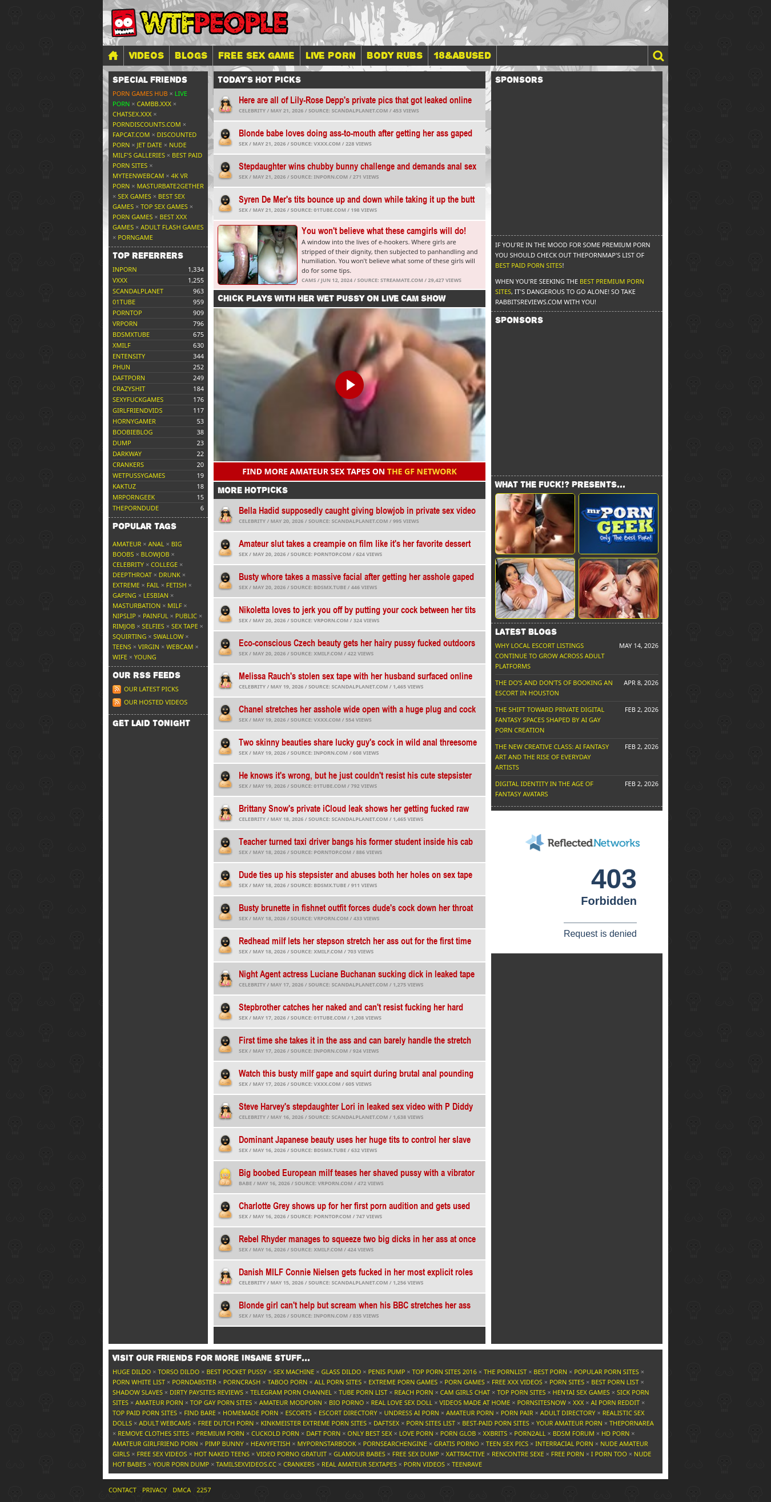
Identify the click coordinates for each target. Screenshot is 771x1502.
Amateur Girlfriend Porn (155, 1443)
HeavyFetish (271, 1443)
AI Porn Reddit (615, 1402)
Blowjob (155, 554)
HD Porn (615, 1433)
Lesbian (155, 595)
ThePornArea (631, 1423)
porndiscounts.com (147, 124)
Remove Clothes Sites (153, 1433)
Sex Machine (294, 1371)
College (164, 564)
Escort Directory (348, 1412)
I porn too (609, 1453)
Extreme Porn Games (402, 1382)
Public (186, 615)
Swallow (169, 636)
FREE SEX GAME (256, 55)
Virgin (148, 646)
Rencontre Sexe (518, 1453)
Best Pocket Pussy (236, 1371)
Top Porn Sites (521, 1392)
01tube (124, 301)
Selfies (153, 626)
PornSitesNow (541, 1402)
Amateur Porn (159, 1402)
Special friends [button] (150, 79)
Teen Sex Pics (507, 1443)
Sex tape (184, 626)
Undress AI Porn (411, 1412)
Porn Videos (424, 1464)
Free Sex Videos (161, 1453)
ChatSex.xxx (132, 114)
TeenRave (467, 1464)
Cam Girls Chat (465, 1392)
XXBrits (495, 1433)
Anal (156, 543)
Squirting (129, 636)
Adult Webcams (165, 1423)
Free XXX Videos (517, 1382)
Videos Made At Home (474, 1402)
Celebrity (128, 564)
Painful (155, 615)
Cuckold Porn (275, 1433)
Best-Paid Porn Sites (495, 1423)
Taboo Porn (287, 1382)
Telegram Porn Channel (291, 1392)
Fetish (176, 585)
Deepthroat (132, 574)
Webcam (179, 646)
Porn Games (132, 216)
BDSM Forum (574, 1433)
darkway (127, 453)
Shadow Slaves (138, 1392)
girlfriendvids (137, 410)
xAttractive (465, 1453)
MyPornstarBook (326, 1443)
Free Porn (567, 1453)
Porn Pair (517, 1412)
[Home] (113, 56)
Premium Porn (220, 1433)
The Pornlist (505, 1371)
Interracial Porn (564, 1443)
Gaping (124, 595)
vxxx (120, 280)
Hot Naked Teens (222, 1453)
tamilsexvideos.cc (246, 1464)
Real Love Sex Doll (401, 1402)
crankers (128, 464)
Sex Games (134, 196)
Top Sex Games (164, 206)
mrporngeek (134, 497)
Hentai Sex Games (581, 1392)
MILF (174, 605)
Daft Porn (323, 1433)
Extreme (126, 585)
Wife (120, 657)
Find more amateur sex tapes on (349, 471)
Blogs (191, 55)
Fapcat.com (131, 134)
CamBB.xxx (154, 103)
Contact (122, 1489)
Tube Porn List (363, 1392)
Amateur (127, 543)
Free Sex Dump (415, 1453)
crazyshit (129, 388)
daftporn (129, 377)
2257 (203, 1489)
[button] (658, 56)
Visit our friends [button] (211, 1358)
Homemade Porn (250, 1412)
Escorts (298, 1412)
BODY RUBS (395, 55)
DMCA (181, 1489)
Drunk (169, 574)
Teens (122, 646)
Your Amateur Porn (569, 1423)
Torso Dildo (178, 1371)
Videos (146, 55)
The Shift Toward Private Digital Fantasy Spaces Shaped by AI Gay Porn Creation (549, 719)
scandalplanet (138, 291)
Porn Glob (458, 1433)
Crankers (299, 1464)
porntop (127, 312)
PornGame (135, 237)
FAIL (153, 585)
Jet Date (149, 144)
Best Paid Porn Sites (528, 265)
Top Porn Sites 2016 (444, 1371)
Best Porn (550, 1371)
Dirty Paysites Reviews (206, 1392)
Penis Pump (386, 1371)
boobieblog (133, 432)
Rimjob (124, 626)
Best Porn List (615, 1382)
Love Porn (416, 1433)
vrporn (125, 323)
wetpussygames (139, 475)
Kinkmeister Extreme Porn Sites (314, 1423)
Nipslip (124, 615)
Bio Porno (346, 1402)
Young (145, 657)
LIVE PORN (331, 55)
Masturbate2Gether (170, 186)
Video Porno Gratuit (291, 1453)
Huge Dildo (132, 1371)
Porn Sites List (430, 1423)
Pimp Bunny (224, 1443)
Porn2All (529, 1433)
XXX (578, 1402)
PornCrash (241, 1382)
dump (122, 442)
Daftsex (386, 1423)
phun (121, 367)
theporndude (136, 508)
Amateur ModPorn (290, 1402)
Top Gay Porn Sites (221, 1402)
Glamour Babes (360, 1453)
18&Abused (462, 55)
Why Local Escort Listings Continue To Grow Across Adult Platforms (550, 655)
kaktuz (124, 486)
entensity (129, 356)
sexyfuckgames (138, 399)
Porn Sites (566, 1382)
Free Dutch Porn (226, 1423)
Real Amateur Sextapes (359, 1464)
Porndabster (194, 1382)
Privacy (154, 1489)
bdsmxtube (131, 334)
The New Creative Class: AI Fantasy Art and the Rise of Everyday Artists (552, 756)
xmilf (122, 345)
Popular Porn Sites (606, 1371)
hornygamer (134, 421)
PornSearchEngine (395, 1443)
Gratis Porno (456, 1443)
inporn (125, 269)
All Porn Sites (338, 1382)
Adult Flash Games (171, 227)
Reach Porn (413, 1392)
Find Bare (200, 1412)
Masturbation (136, 605)
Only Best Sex (369, 1433)
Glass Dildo (341, 1371)
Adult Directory (568, 1412)
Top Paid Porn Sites (145, 1412)
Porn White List (139, 1382)
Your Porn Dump (181, 1464)
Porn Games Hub (140, 93)
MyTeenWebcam (138, 175)
